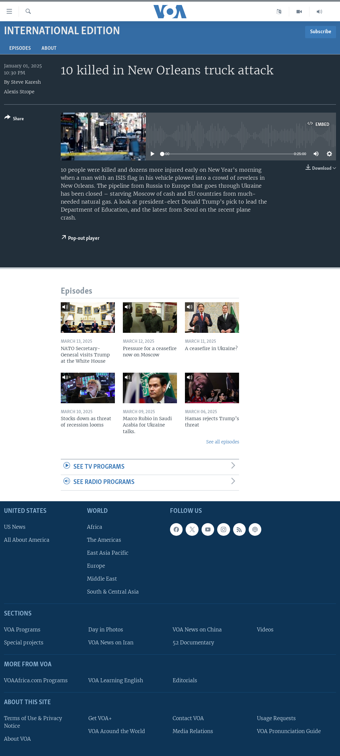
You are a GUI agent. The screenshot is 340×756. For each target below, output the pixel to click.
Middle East (102, 579)
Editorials (185, 680)
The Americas (104, 540)
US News (15, 527)
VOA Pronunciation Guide (289, 731)
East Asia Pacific (107, 553)
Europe (96, 566)
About (49, 48)
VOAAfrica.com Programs (36, 680)
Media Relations (193, 731)
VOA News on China (197, 629)
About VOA (17, 739)
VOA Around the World (116, 731)
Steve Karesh (26, 82)
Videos (265, 629)
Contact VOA (188, 718)
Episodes (20, 48)
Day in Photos (105, 629)
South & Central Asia (113, 592)
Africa (94, 527)
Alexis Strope (19, 92)
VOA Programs (22, 629)
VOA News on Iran (110, 642)
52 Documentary (193, 642)
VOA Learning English (115, 680)
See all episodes (222, 442)
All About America (26, 540)
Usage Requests (276, 718)
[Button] (14, 119)
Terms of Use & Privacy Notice (33, 722)
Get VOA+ (100, 718)
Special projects (23, 642)
